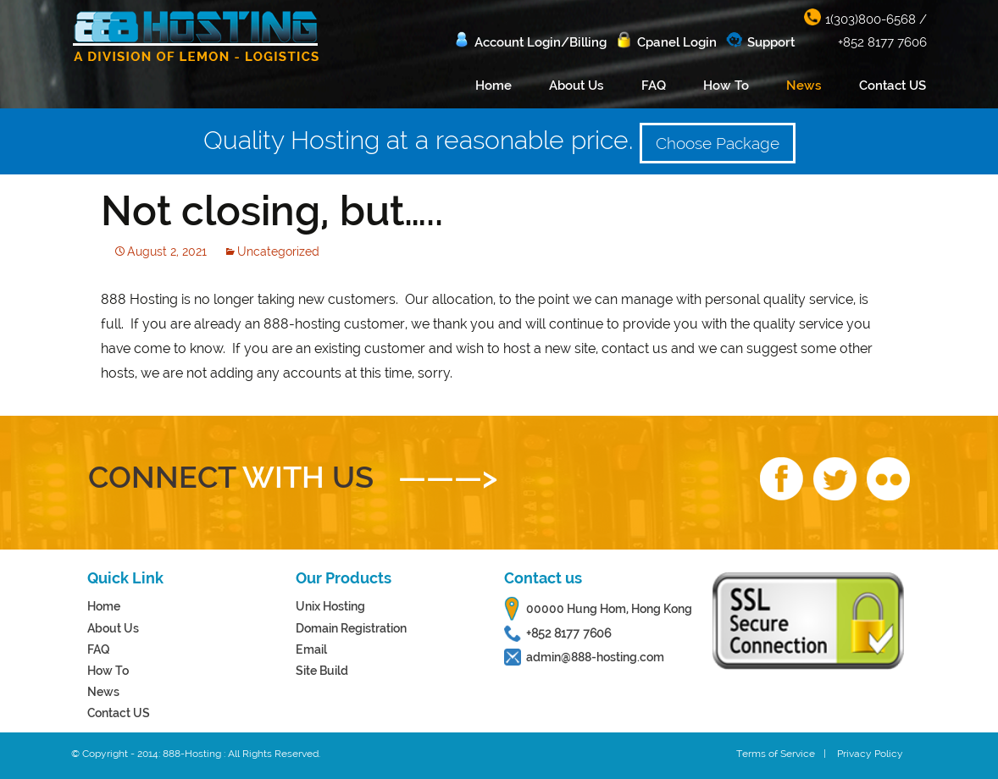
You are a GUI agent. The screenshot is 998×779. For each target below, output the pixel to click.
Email (311, 649)
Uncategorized (278, 251)
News (804, 85)
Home (493, 85)
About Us (576, 85)
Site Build (322, 670)
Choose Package (717, 143)
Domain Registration (351, 628)
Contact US (892, 85)
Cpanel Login (677, 42)
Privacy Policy (870, 754)
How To (726, 85)
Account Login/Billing (540, 42)
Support (771, 42)
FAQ (653, 85)
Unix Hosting (330, 606)
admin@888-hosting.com (595, 657)
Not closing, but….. (272, 211)
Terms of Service (775, 754)
